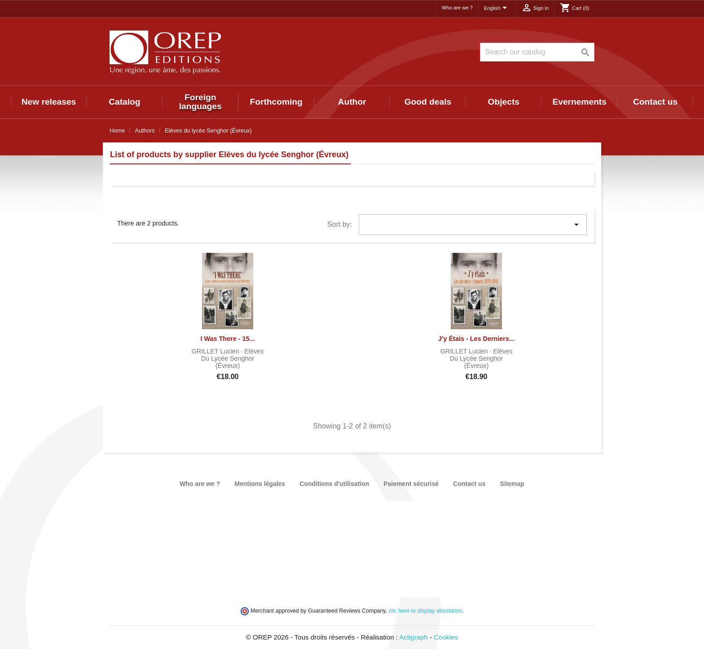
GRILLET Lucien (216, 351)
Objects (503, 101)
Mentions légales (259, 483)
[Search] (537, 52)
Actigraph (413, 637)
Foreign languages (200, 102)
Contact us (655, 101)
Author (352, 101)
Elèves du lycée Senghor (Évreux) (232, 358)
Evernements (579, 101)
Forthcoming (276, 101)
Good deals (428, 101)
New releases (49, 101)
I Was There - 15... (227, 338)
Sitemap (512, 483)
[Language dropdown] (497, 8)
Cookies (446, 637)
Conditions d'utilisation (334, 483)
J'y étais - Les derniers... (476, 338)
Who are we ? (457, 7)
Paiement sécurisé (411, 483)
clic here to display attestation (425, 611)
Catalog (124, 101)
